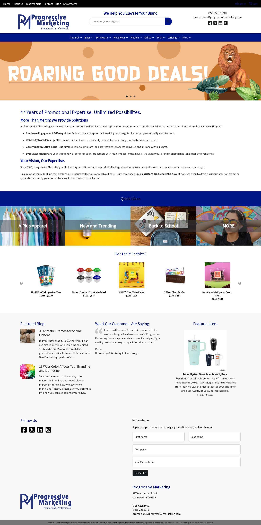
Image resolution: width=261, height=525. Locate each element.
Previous (21, 283)
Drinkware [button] (102, 37)
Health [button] (135, 37)
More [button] (185, 37)
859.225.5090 (217, 13)
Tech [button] (159, 37)
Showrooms (70, 3)
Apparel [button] (74, 37)
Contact (48, 3)
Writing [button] (172, 37)
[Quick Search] (127, 21)
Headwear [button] (119, 37)
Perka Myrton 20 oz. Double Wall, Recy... (205, 374)
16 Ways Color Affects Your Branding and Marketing (64, 368)
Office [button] (147, 37)
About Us (18, 3)
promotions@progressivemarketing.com (218, 17)
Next (239, 283)
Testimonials (33, 3)
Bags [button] (87, 37)
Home (6, 3)
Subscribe (140, 473)
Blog (58, 3)
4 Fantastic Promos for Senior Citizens (60, 333)
